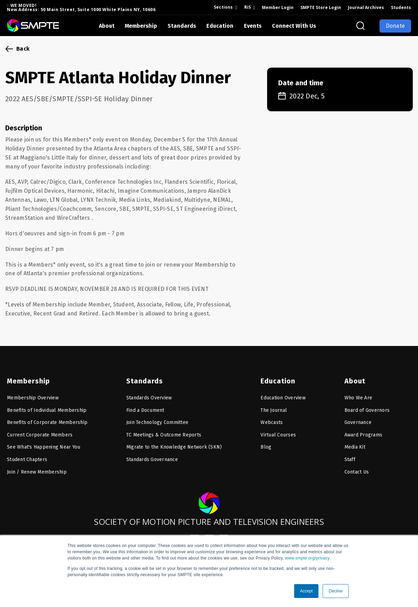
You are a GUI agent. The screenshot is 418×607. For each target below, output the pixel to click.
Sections (223, 7)
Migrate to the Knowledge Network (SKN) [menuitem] (174, 442)
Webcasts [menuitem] (272, 417)
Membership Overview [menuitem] (33, 393)
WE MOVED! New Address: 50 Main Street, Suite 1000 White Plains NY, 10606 (81, 7)
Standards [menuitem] (142, 376)
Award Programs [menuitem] (363, 430)
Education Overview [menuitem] (283, 393)
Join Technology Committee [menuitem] (157, 417)
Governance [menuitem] (358, 417)
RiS (247, 7)
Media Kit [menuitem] (354, 442)
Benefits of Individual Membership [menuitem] (46, 405)
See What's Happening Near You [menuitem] (43, 442)
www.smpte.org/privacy (307, 558)
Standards (182, 26)
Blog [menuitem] (266, 442)
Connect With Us (294, 26)
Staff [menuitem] (349, 454)
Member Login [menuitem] (277, 7)
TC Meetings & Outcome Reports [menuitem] (163, 430)
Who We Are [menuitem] (358, 393)
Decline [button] (335, 591)
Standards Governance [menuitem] (152, 454)
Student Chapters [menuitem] (27, 454)
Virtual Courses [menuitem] (278, 430)
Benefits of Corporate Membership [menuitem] (47, 417)
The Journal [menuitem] (274, 405)
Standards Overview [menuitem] (149, 393)
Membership (141, 26)
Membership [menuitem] (26, 376)
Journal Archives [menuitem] (366, 7)
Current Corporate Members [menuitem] (39, 430)
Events (253, 26)
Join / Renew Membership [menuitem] (37, 467)
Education (219, 26)
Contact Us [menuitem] (356, 467)
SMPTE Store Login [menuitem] (320, 7)
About (106, 26)
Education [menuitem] (276, 376)
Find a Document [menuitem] (145, 405)
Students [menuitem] (401, 7)
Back (22, 48)
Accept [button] (306, 591)
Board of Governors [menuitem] (367, 405)
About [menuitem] (354, 376)
